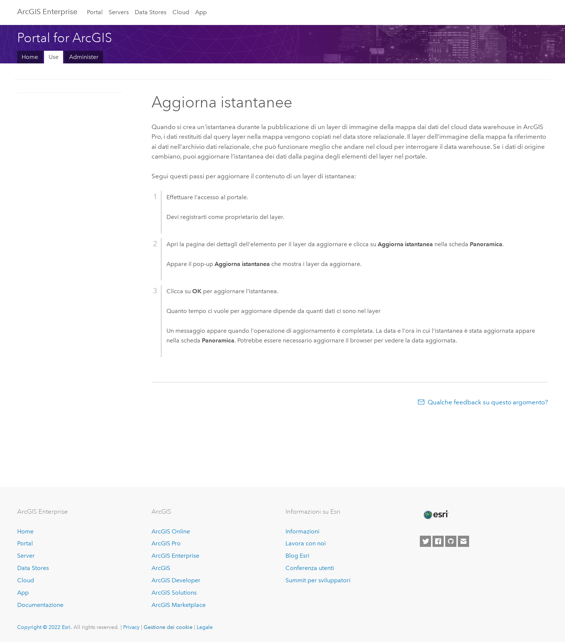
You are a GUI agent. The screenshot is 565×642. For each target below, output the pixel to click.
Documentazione (40, 604)
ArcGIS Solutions (174, 592)
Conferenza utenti (309, 567)
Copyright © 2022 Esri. (44, 627)
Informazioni (302, 531)
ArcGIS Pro (166, 543)
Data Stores (150, 12)
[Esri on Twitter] (425, 541)
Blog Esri (297, 555)
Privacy (131, 627)
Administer (84, 56)
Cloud (180, 12)
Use (54, 56)
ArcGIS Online (171, 531)
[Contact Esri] (463, 541)
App (201, 12)
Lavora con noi (305, 543)
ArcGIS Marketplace (179, 604)
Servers (119, 12)
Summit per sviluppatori (317, 580)
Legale (205, 627)
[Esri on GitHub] (450, 541)
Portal (95, 12)
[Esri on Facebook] (438, 541)
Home (30, 56)
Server (26, 555)
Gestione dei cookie (168, 627)
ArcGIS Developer (176, 580)
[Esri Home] (435, 514)
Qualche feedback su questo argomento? (488, 402)
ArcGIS (161, 567)
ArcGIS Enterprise (47, 11)
